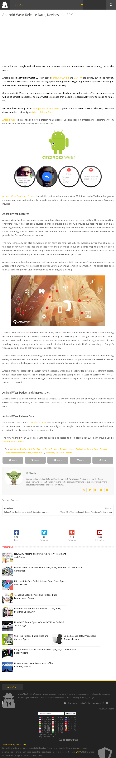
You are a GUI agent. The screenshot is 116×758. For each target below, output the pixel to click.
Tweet (35, 460)
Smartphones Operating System (18, 453)
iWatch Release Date (42, 112)
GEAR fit (78, 77)
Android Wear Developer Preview (18, 196)
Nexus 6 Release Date (13, 441)
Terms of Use (8, 744)
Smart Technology (102, 449)
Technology (50, 453)
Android (13, 449)
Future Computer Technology (57, 449)
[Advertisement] (58, 40)
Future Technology (78, 449)
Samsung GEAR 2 (60, 77)
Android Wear (9, 120)
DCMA (78, 752)
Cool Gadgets (38, 449)
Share (13, 460)
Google (90, 449)
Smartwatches (38, 453)
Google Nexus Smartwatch (47, 108)
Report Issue (21, 744)
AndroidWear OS (24, 449)
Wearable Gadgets (64, 453)
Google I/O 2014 (38, 422)
